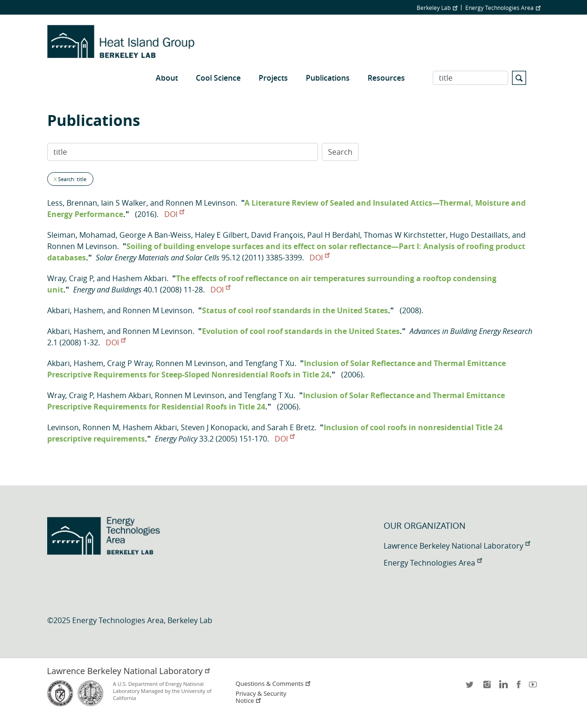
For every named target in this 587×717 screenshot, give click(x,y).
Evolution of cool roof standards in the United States (301, 331)
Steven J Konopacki (214, 427)
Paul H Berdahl (333, 235)
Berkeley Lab (437, 7)
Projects (273, 78)
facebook (518, 687)
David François (277, 235)
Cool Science (218, 78)
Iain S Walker (123, 203)
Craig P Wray (129, 363)
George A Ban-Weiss (155, 235)
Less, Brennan (72, 203)
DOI (174, 214)
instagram (486, 687)
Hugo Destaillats (479, 235)
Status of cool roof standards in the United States (295, 310)
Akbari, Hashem (75, 310)
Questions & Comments (273, 683)
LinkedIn (502, 687)
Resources (386, 78)
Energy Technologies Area (502, 7)
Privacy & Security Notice (260, 697)
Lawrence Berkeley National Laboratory (457, 546)
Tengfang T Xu (269, 363)
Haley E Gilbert (221, 235)
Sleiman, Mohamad (81, 235)
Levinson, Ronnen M (83, 427)
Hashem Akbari (139, 278)
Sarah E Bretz (290, 427)
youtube (534, 687)
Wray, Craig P (70, 278)
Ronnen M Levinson (200, 203)
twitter (470, 687)
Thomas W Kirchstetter (405, 235)
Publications (328, 78)
